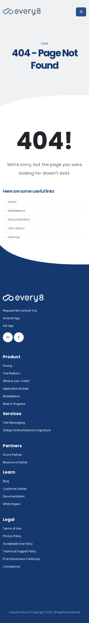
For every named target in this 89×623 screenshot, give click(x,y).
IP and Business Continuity (21, 559)
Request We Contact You (20, 311)
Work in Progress (14, 404)
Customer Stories (15, 489)
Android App (11, 318)
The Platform (11, 373)
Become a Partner (15, 462)
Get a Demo (16, 228)
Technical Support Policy (19, 551)
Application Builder (16, 389)
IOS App (9, 326)
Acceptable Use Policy (18, 544)
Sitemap (14, 237)
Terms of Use (12, 528)
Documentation (19, 219)
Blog (6, 481)
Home (44, 43)
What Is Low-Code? (16, 381)
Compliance (11, 567)
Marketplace (16, 211)
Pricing (7, 366)
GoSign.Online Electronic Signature (27, 430)
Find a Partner (12, 455)
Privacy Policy (12, 536)
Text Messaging (14, 423)
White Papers (12, 504)
